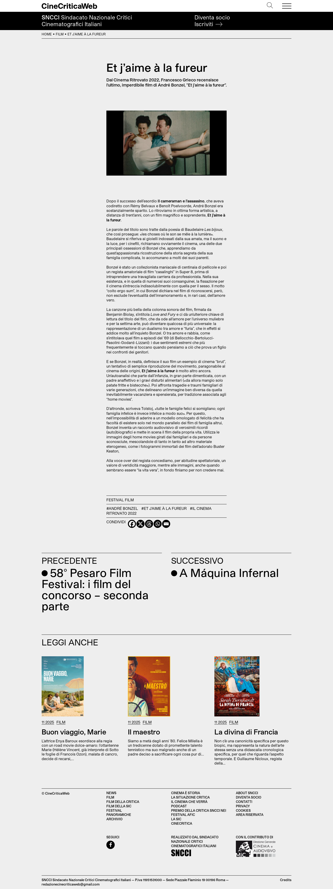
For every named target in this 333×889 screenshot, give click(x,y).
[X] (140, 524)
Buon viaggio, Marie (74, 732)
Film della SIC (118, 806)
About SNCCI (247, 793)
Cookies (243, 810)
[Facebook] (132, 524)
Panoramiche (118, 815)
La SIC (176, 819)
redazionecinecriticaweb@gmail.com (71, 884)
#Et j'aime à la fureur (164, 508)
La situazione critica (190, 797)
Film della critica (122, 802)
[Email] (166, 524)
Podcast (179, 806)
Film (60, 34)
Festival (115, 500)
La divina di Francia (246, 732)
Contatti (244, 802)
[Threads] (149, 524)
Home (47, 34)
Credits (285, 880)
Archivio (114, 819)
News (111, 793)
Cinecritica (181, 823)
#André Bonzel (122, 508)
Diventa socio (212, 20)
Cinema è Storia (185, 793)
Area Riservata (249, 815)
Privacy (243, 806)
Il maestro (144, 732)
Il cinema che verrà (189, 802)
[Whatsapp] (158, 524)
